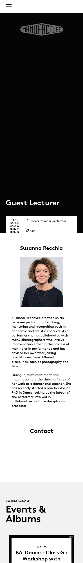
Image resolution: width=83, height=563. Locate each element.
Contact (41, 430)
